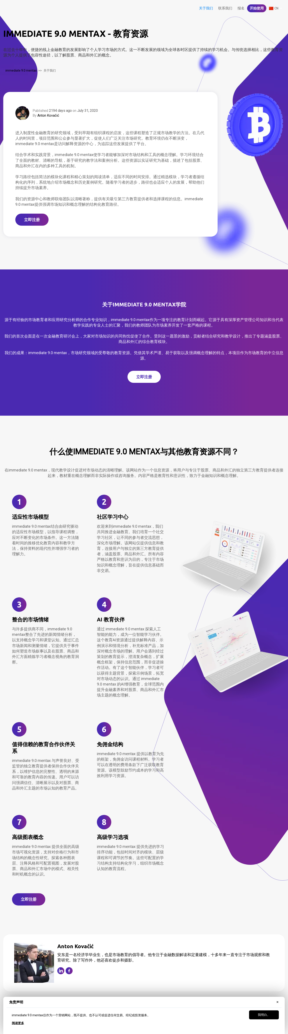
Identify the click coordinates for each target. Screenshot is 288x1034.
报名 (240, 8)
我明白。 (264, 1014)
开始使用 (257, 8)
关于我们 (206, 8)
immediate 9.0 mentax (21, 70)
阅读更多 (18, 1023)
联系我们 (225, 8)
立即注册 (32, 219)
